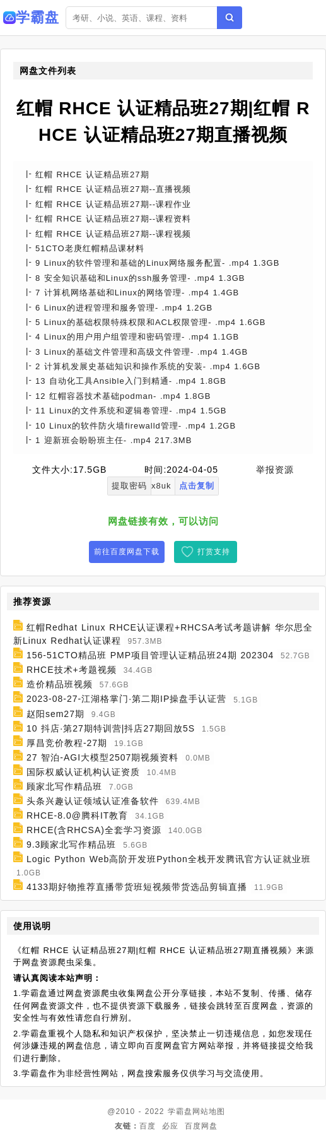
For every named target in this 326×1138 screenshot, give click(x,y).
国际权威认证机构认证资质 (83, 772)
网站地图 (208, 1111)
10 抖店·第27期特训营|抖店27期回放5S (110, 728)
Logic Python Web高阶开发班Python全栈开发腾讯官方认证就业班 (168, 859)
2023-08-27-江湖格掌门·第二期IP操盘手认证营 (126, 699)
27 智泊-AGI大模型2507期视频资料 (102, 757)
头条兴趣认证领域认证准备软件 (92, 801)
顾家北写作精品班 (64, 786)
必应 (170, 1126)
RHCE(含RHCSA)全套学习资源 (93, 830)
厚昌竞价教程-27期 (66, 743)
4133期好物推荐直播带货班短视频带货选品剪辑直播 (136, 887)
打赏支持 (213, 551)
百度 (147, 1126)
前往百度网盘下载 (127, 551)
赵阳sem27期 (55, 714)
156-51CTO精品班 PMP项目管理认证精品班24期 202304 (150, 655)
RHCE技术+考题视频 (71, 670)
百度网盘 (201, 1126)
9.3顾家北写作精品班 (71, 844)
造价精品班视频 (59, 684)
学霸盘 (180, 1111)
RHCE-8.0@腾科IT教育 (77, 815)
